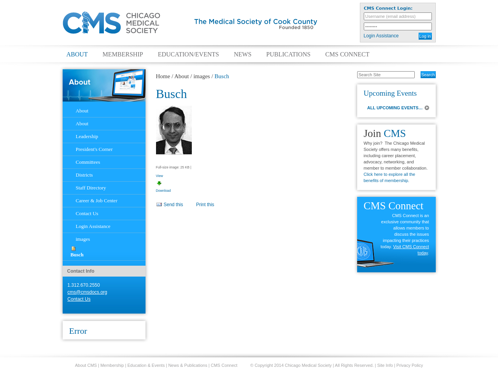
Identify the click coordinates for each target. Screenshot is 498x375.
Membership (123, 54)
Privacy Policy (409, 365)
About (77, 54)
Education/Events (188, 54)
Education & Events (146, 365)
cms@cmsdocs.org (87, 292)
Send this (173, 204)
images (201, 76)
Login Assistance (381, 36)
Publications (288, 54)
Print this (205, 204)
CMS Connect (347, 54)
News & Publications (187, 365)
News (242, 54)
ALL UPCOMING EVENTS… (395, 107)
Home (163, 76)
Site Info (385, 365)
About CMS (86, 365)
